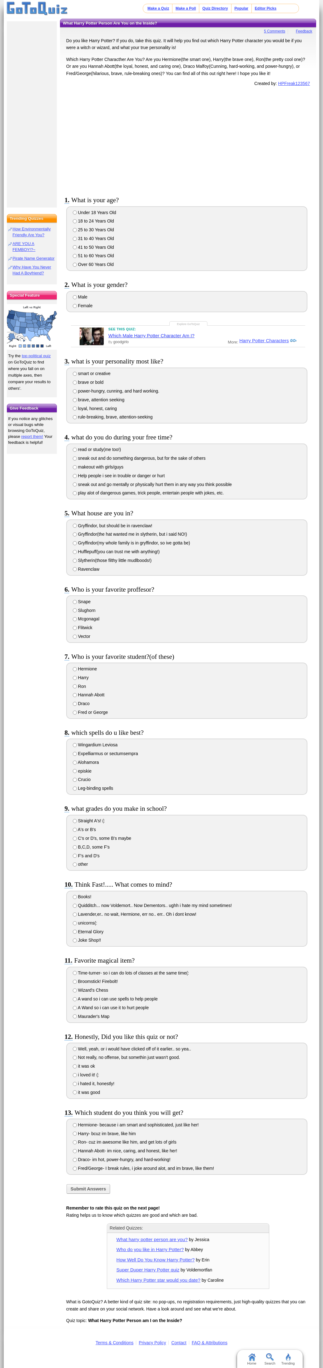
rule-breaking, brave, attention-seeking (113, 416)
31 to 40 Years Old (93, 238)
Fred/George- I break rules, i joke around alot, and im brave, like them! (143, 1168)
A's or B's (84, 829)
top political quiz (36, 355)
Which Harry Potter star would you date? (159, 1280)
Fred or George (90, 712)
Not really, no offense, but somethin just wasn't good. (126, 1057)
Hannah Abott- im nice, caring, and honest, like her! (125, 1150)
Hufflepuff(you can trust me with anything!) (116, 551)
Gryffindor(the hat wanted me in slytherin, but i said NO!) (130, 534)
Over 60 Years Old (93, 264)
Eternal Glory (88, 931)
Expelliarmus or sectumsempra (105, 753)
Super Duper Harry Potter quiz (148, 1269)
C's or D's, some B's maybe (102, 838)
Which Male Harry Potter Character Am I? (151, 335)
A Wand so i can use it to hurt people (111, 1007)
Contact (178, 1342)
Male (80, 296)
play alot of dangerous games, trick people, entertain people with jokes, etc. (148, 492)
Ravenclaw (86, 569)
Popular (241, 8)
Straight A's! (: (89, 820)
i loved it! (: (86, 1074)
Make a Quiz (158, 8)
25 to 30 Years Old (93, 229)
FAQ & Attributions (209, 1342)
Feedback (304, 31)
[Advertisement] (188, 140)
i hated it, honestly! (94, 1083)
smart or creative (92, 373)
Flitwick (82, 627)
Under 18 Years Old (94, 212)
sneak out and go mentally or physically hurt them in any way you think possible (152, 484)
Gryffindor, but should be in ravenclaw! (112, 525)
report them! (32, 436)
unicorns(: (85, 922)
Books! (82, 896)
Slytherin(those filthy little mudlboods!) (112, 560)
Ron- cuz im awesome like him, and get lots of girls (124, 1142)
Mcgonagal (86, 618)
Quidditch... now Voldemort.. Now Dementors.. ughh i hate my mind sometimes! (152, 905)
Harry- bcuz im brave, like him (104, 1133)
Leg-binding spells (93, 788)
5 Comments (274, 31)
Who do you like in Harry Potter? (150, 1249)
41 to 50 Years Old (93, 247)
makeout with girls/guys (98, 466)
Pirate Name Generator (33, 258)
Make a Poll (186, 8)
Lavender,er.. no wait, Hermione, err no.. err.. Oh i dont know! (134, 914)
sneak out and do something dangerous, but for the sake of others (139, 458)
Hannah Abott (89, 694)
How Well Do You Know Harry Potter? (156, 1259)
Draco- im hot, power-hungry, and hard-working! (122, 1159)
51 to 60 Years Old (93, 255)
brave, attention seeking (99, 399)
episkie (82, 771)
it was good (86, 1092)
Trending (288, 1359)
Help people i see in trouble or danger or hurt (119, 475)
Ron (79, 686)
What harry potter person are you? (152, 1239)
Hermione (85, 668)
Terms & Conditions (114, 1342)
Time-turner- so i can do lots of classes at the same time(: (131, 972)
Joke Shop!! (87, 940)
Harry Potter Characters (264, 340)
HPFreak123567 (294, 83)
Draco (81, 703)
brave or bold (88, 382)
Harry (81, 677)
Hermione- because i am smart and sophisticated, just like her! (136, 1124)
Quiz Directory (215, 8)
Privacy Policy (152, 1342)
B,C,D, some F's (91, 846)
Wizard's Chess (90, 990)
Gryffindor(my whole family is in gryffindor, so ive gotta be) (131, 542)
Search (270, 1359)
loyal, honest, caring (95, 408)
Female (83, 305)
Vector (82, 636)
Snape (82, 601)
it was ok (84, 1066)
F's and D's (86, 855)
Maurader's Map (91, 1016)
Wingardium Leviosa (95, 744)
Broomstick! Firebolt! (95, 981)
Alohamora (86, 762)
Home (251, 1359)
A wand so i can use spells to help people (115, 998)
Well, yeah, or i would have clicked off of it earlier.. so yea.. (132, 1048)
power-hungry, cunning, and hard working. (116, 390)
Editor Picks (265, 8)
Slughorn (84, 610)
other (80, 864)
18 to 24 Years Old (93, 220)
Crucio (82, 779)
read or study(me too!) (97, 449)
